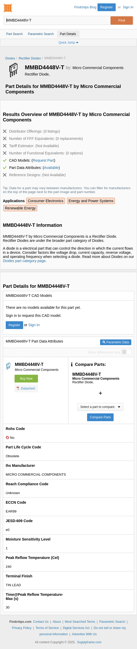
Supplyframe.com (89, 642)
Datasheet (26, 388)
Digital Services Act (76, 628)
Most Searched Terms (80, 622)
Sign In (128, 7)
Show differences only (103, 352)
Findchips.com (8, 8)
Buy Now (26, 378)
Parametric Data (115, 342)
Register (106, 7)
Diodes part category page (24, 261)
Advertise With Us (84, 634)
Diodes (10, 58)
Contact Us (40, 622)
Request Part (43, 160)
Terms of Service (47, 628)
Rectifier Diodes (30, 58)
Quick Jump (68, 42)
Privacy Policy (21, 628)
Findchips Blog (85, 7)
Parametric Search (112, 622)
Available (51, 168)
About (57, 622)
